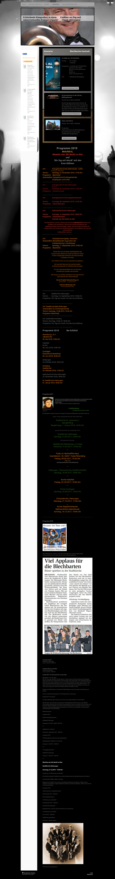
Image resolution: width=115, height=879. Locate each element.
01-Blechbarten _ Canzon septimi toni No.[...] (31, 106)
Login (91, 872)
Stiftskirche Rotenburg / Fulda (70, 88)
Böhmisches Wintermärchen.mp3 (31, 141)
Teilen (25, 54)
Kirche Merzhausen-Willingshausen (71, 113)
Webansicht (90, 874)
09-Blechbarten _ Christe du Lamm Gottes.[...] (31, 79)
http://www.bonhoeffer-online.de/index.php (67, 462)
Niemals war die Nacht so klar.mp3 (31, 128)
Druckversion (26, 872)
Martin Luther (58, 402)
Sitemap (33, 872)
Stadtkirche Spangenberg (69, 138)
